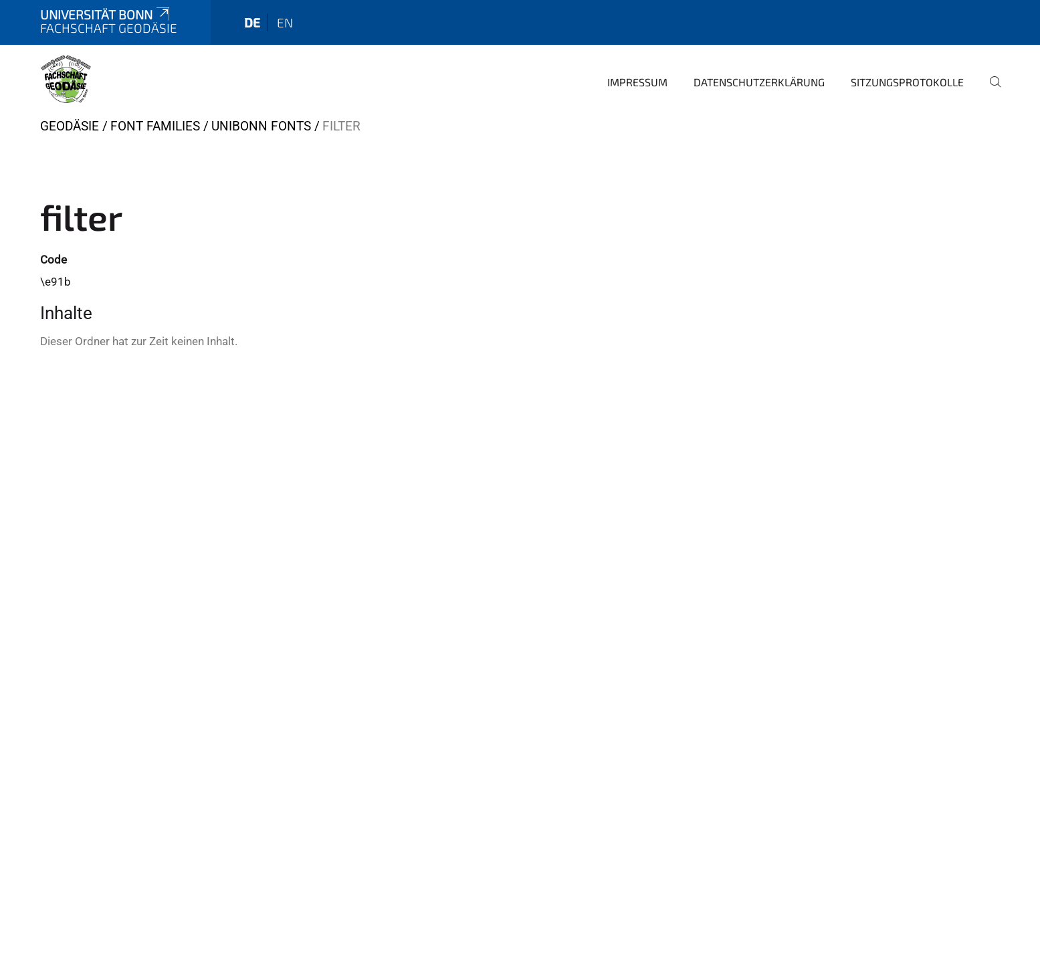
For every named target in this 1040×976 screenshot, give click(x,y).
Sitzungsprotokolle (907, 82)
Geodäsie (69, 126)
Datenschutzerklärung (759, 82)
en (285, 22)
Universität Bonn (106, 14)
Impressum (637, 82)
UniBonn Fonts (261, 126)
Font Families (155, 126)
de (252, 22)
